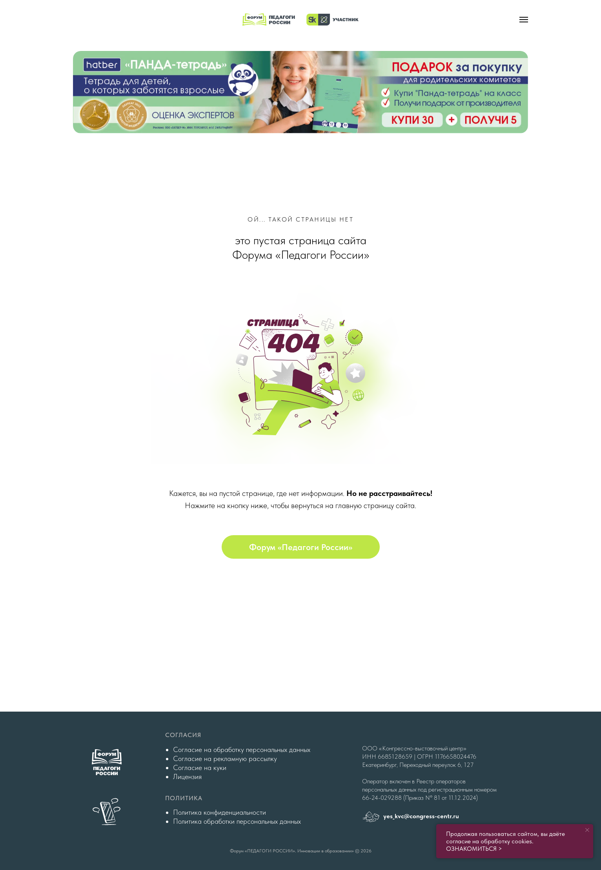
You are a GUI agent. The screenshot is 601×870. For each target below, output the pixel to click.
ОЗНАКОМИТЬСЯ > (474, 848)
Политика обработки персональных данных (237, 821)
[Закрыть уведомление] (587, 830)
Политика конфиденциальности (219, 812)
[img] (300, 92)
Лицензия (187, 776)
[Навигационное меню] (523, 19)
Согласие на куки (199, 767)
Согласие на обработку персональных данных (241, 749)
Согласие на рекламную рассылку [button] (225, 758)
